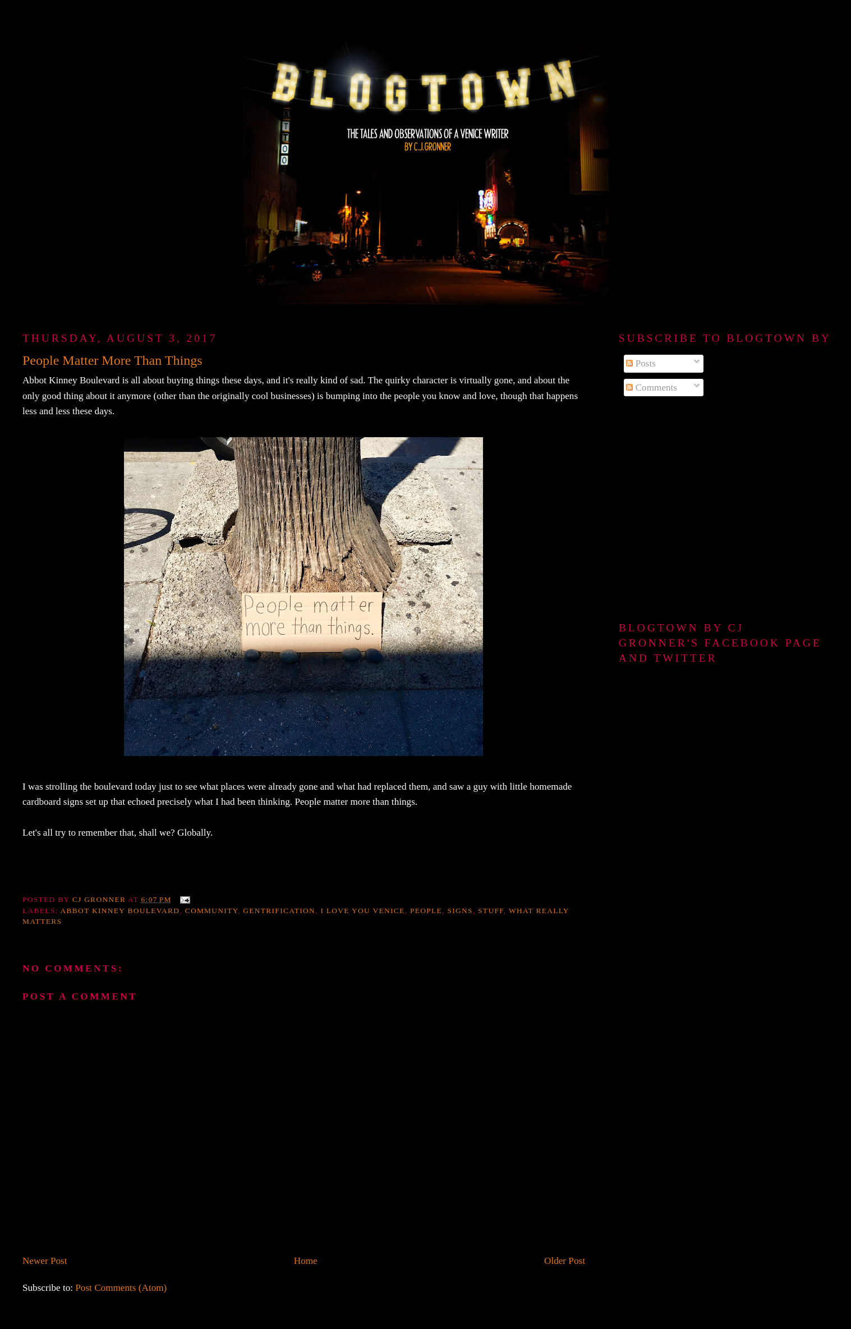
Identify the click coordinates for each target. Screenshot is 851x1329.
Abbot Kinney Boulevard (120, 910)
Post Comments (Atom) (121, 1287)
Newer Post (44, 1260)
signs (459, 910)
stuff (491, 910)
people (426, 910)
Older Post (564, 1260)
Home (306, 1260)
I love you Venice (362, 910)
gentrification (279, 910)
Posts (641, 363)
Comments (651, 387)
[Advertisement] (724, 509)
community (211, 910)
